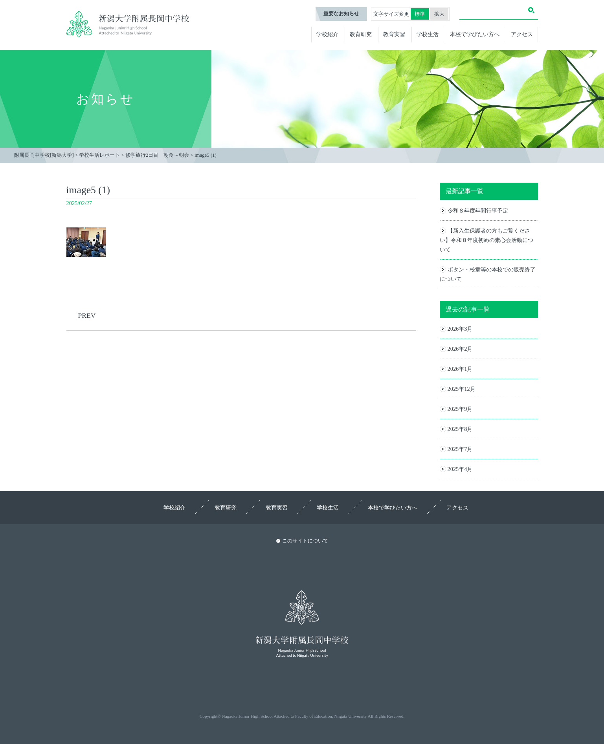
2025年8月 (460, 429)
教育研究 (361, 34)
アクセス (522, 34)
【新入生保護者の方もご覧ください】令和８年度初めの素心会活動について (486, 240)
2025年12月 (461, 389)
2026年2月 (460, 349)
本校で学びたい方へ (474, 34)
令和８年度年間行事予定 (478, 210)
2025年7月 (460, 449)
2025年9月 (460, 409)
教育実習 (394, 34)
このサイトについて (305, 541)
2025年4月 (460, 469)
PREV (87, 315)
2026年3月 (460, 329)
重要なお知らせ (341, 13)
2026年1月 (460, 369)
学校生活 (428, 34)
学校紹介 (327, 34)
